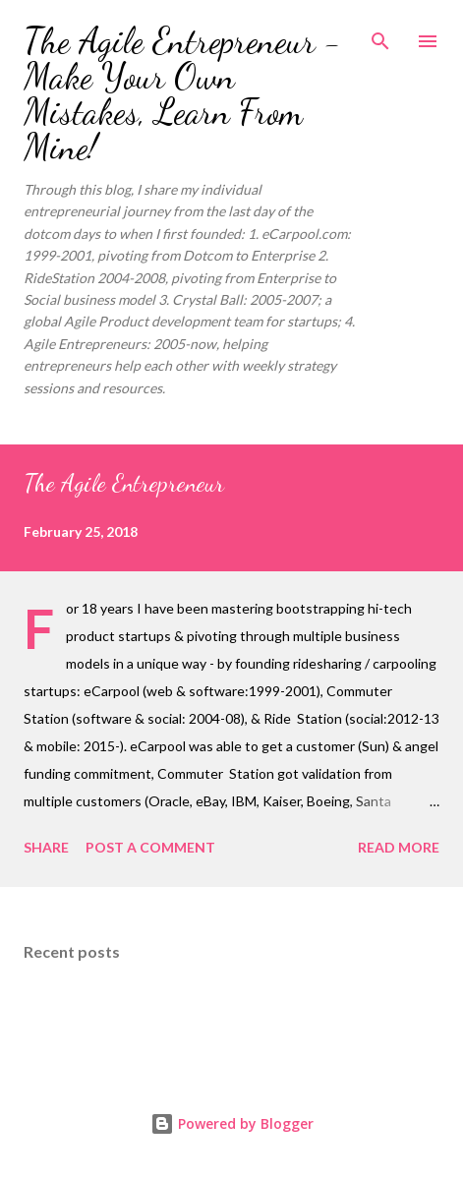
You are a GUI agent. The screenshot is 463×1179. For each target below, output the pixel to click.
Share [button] (46, 847)
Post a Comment (150, 847)
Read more (398, 847)
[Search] (380, 35)
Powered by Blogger (232, 1123)
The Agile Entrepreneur (124, 483)
